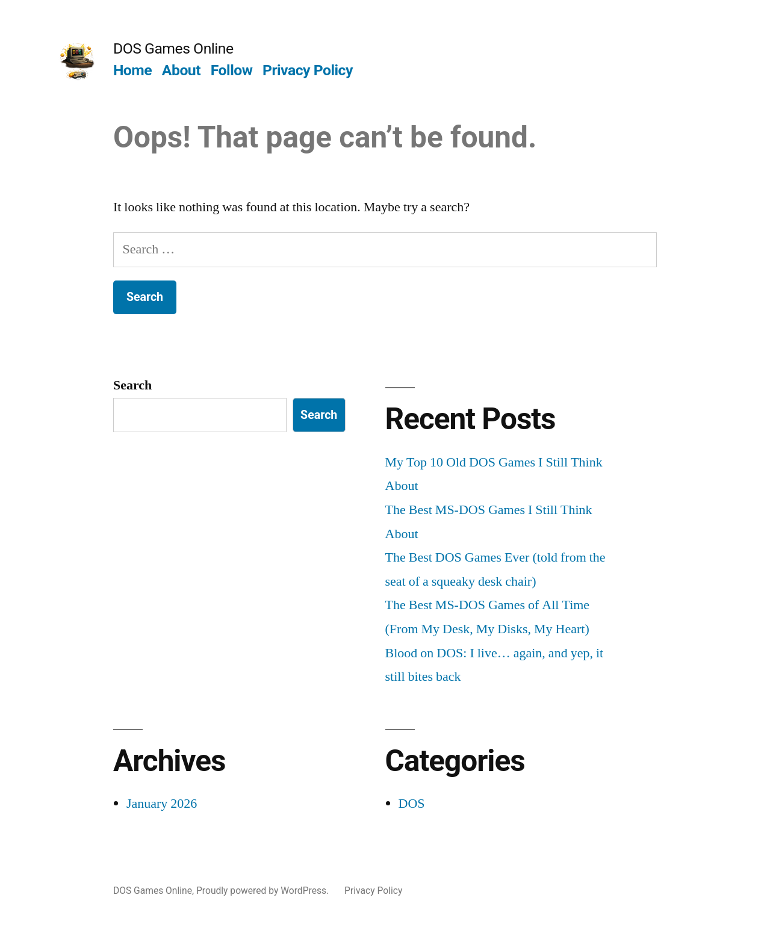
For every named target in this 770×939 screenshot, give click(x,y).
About (181, 70)
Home (132, 70)
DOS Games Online (173, 48)
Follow (232, 70)
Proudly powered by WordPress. (263, 890)
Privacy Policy (307, 70)
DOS (412, 803)
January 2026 (161, 803)
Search (132, 385)
